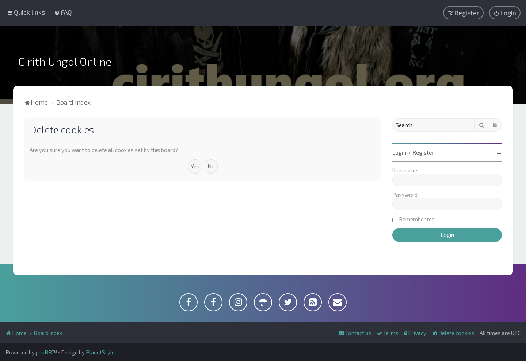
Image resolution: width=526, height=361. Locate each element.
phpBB (44, 352)
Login (399, 152)
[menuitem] (63, 12)
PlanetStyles (102, 352)
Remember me (417, 219)
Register (423, 152)
